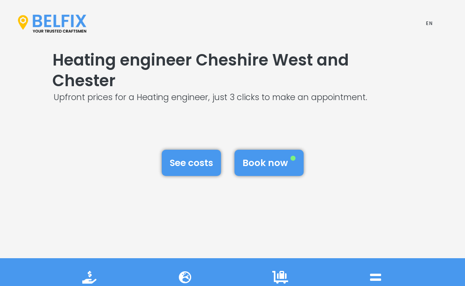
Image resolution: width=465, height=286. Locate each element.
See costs (191, 163)
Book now (269, 162)
